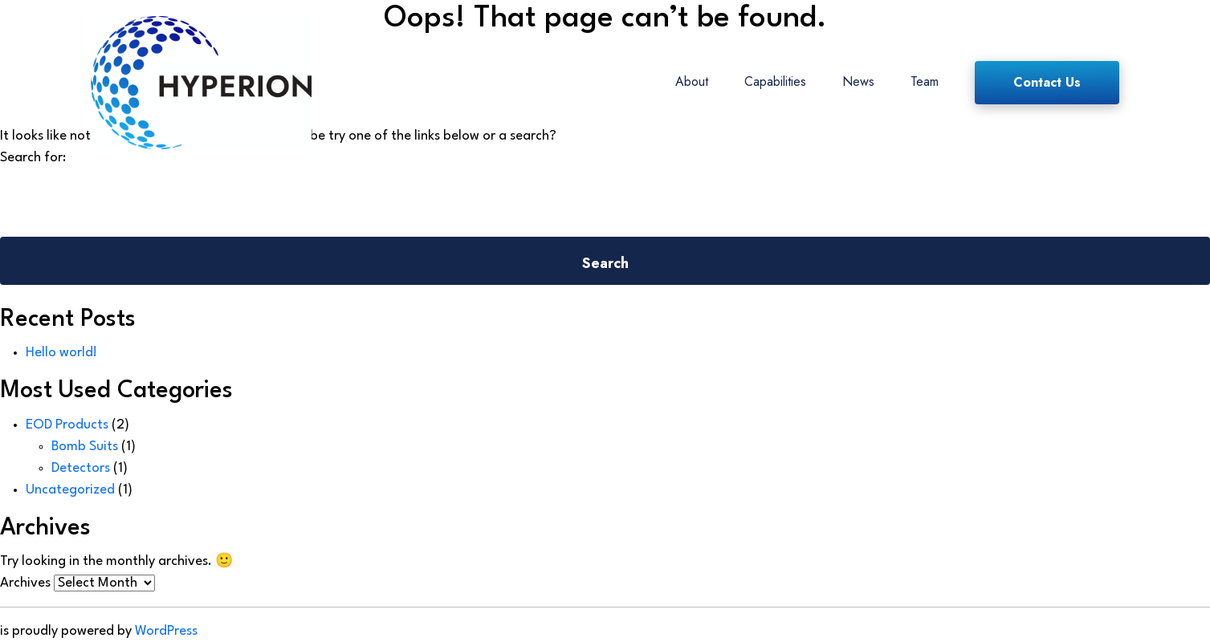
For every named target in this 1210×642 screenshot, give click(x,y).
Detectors (80, 468)
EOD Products (67, 425)
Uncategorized (70, 490)
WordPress (166, 631)
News (858, 81)
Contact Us (1047, 82)
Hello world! (61, 353)
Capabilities (775, 81)
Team (925, 81)
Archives (25, 583)
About (691, 81)
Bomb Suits (84, 446)
